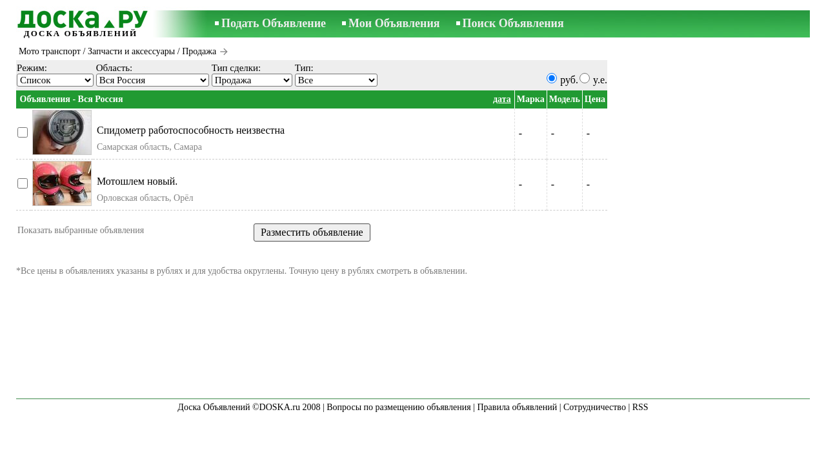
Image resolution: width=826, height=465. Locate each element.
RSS (640, 407)
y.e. (600, 79)
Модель (564, 99)
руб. (569, 79)
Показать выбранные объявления (80, 230)
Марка (531, 99)
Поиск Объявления (513, 23)
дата (502, 99)
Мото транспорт (50, 51)
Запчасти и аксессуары (131, 51)
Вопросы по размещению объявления (398, 407)
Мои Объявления (393, 23)
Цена (595, 99)
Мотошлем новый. (137, 181)
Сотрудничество (594, 407)
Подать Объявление (273, 23)
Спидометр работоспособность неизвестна (191, 130)
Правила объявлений (517, 407)
